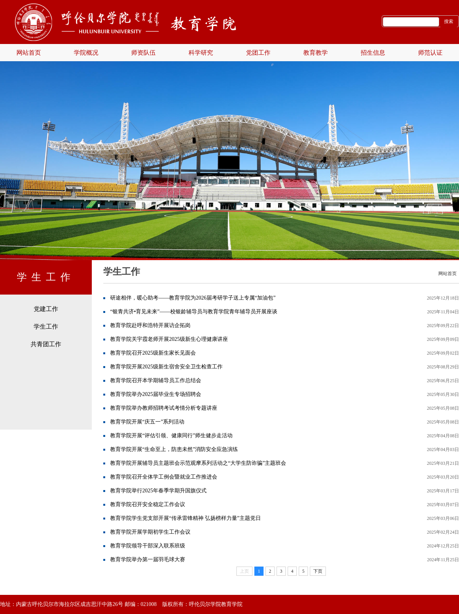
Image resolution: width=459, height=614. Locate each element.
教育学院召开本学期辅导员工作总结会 (155, 380)
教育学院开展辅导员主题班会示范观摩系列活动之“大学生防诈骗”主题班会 (198, 463)
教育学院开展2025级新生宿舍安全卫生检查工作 (166, 367)
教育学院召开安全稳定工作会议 (147, 504)
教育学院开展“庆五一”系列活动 (147, 422)
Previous (21, 143)
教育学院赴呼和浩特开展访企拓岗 (150, 325)
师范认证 (430, 52)
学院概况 (86, 52)
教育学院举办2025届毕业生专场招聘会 (155, 394)
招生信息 (373, 52)
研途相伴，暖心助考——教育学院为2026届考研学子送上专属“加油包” (192, 298)
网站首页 (28, 52)
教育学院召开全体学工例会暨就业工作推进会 (163, 477)
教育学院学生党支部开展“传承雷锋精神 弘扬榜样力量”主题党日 (185, 518)
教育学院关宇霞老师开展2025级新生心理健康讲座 (169, 339)
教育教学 (315, 52)
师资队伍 (143, 52)
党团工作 (258, 52)
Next (437, 143)
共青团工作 (46, 344)
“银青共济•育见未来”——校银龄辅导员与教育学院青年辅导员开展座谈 (193, 311)
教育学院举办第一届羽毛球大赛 (147, 559)
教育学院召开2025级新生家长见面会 (153, 353)
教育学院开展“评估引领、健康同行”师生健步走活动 (171, 435)
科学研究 (201, 52)
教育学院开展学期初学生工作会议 (150, 532)
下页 (317, 571)
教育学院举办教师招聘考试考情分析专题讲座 (163, 408)
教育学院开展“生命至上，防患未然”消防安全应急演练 (174, 449)
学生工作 (46, 326)
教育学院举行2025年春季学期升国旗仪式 (158, 490)
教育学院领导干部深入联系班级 (147, 546)
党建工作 (46, 309)
